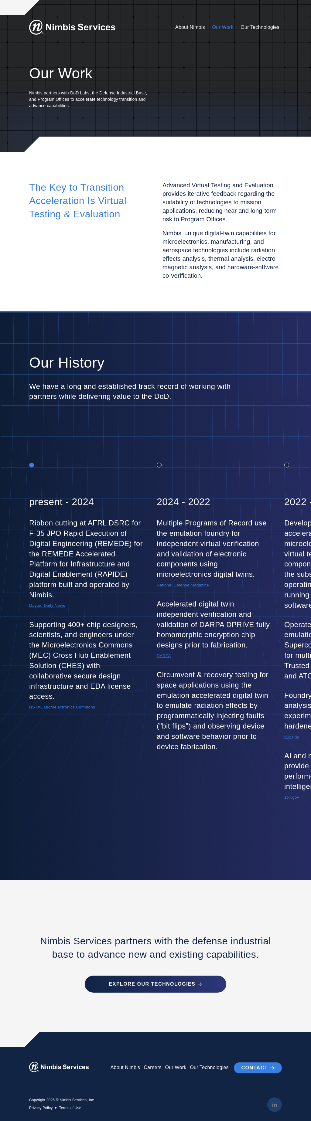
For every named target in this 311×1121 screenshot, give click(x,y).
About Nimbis (190, 27)
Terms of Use (70, 1107)
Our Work (223, 27)
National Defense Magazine (183, 585)
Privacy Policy (41, 1107)
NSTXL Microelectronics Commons (63, 707)
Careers (152, 1067)
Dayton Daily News (47, 605)
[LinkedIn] (274, 1104)
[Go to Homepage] (73, 27)
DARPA (164, 656)
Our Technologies (260, 27)
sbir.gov (291, 737)
